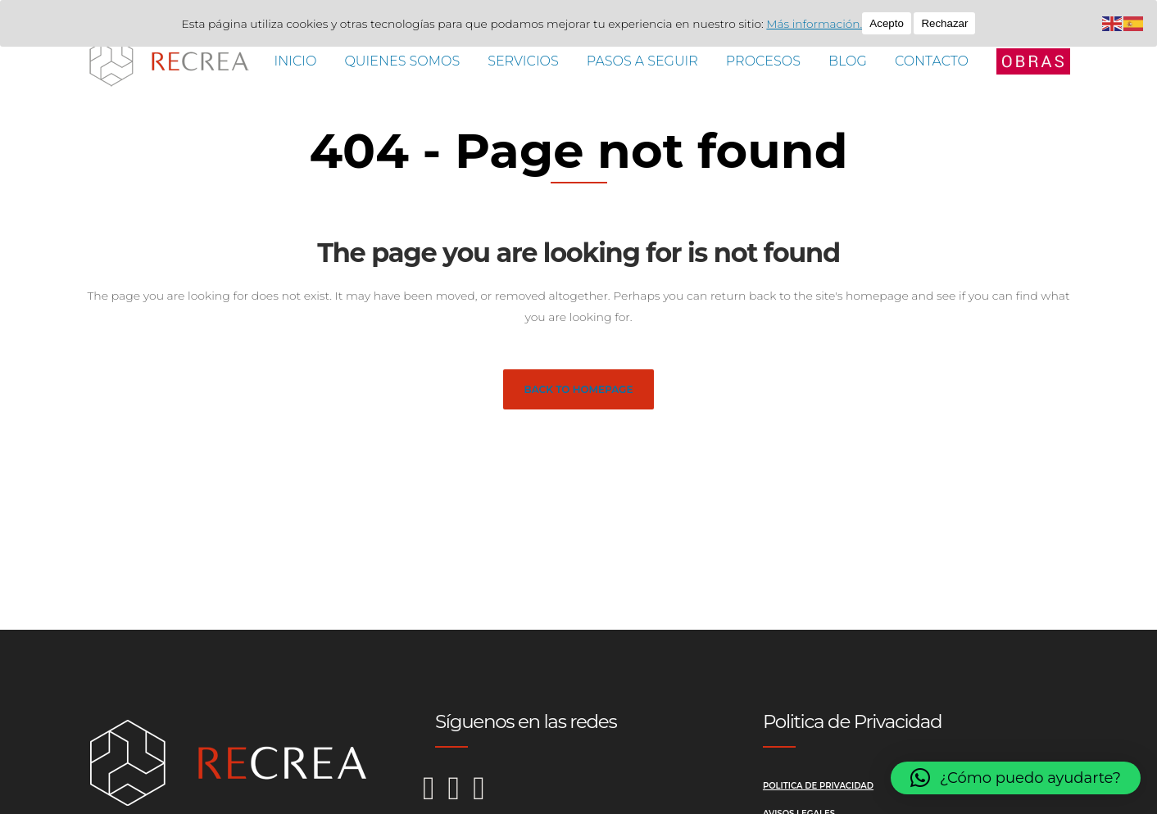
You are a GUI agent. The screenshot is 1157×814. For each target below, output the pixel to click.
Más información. (819, 23)
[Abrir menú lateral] (1033, 60)
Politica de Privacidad (818, 785)
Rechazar (950, 23)
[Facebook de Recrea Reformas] (461, 796)
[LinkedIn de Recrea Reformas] (479, 796)
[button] (1016, 778)
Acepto (891, 23)
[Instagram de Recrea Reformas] (435, 796)
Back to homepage (578, 389)
